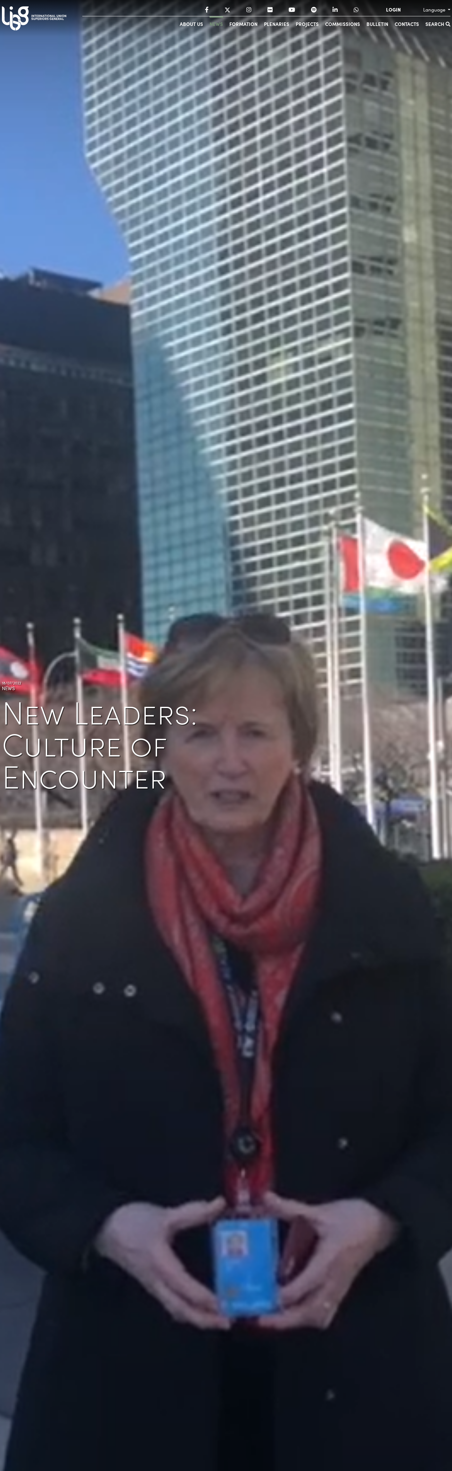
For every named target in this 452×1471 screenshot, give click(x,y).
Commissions (342, 23)
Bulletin (377, 23)
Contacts (407, 23)
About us (191, 23)
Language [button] (435, 9)
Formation (243, 23)
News (216, 23)
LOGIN (393, 9)
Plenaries (276, 23)
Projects (307, 23)
